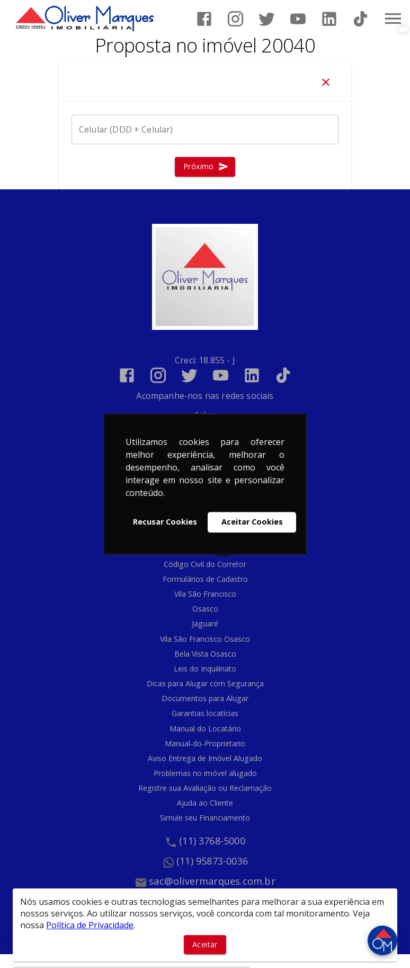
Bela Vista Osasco (205, 654)
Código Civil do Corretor (205, 564)
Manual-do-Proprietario (205, 743)
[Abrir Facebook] (204, 19)
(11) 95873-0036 (212, 860)
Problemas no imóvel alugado (205, 773)
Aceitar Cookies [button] (252, 522)
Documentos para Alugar (205, 698)
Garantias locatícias (205, 713)
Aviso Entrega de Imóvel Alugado (205, 758)
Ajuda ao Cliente (205, 803)
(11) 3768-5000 (212, 840)
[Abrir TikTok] (360, 19)
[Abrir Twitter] (266, 19)
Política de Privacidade (89, 925)
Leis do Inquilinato (205, 669)
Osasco (205, 609)
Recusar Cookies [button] (165, 522)
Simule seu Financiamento (205, 818)
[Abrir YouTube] (298, 19)
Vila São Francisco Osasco (205, 639)
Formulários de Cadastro (205, 579)
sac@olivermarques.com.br (212, 881)
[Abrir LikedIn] (329, 19)
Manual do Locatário (205, 728)
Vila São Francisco (205, 594)
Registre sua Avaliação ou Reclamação (205, 788)
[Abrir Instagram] (235, 19)
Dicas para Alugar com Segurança (205, 683)
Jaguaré (205, 623)
